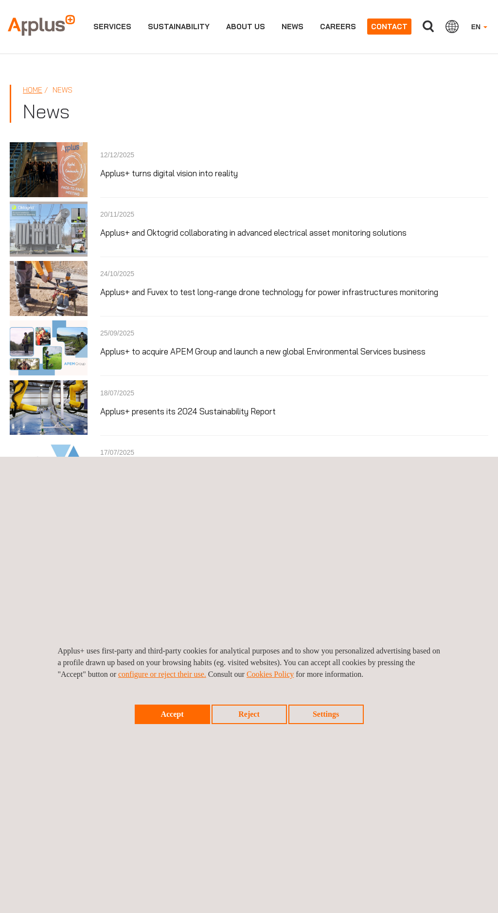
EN (479, 27)
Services (112, 26)
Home (32, 89)
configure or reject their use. (162, 674)
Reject (249, 714)
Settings (326, 714)
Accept (171, 714)
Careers (338, 26)
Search (428, 27)
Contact (389, 26)
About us (245, 26)
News (292, 26)
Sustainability (179, 26)
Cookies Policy (270, 674)
